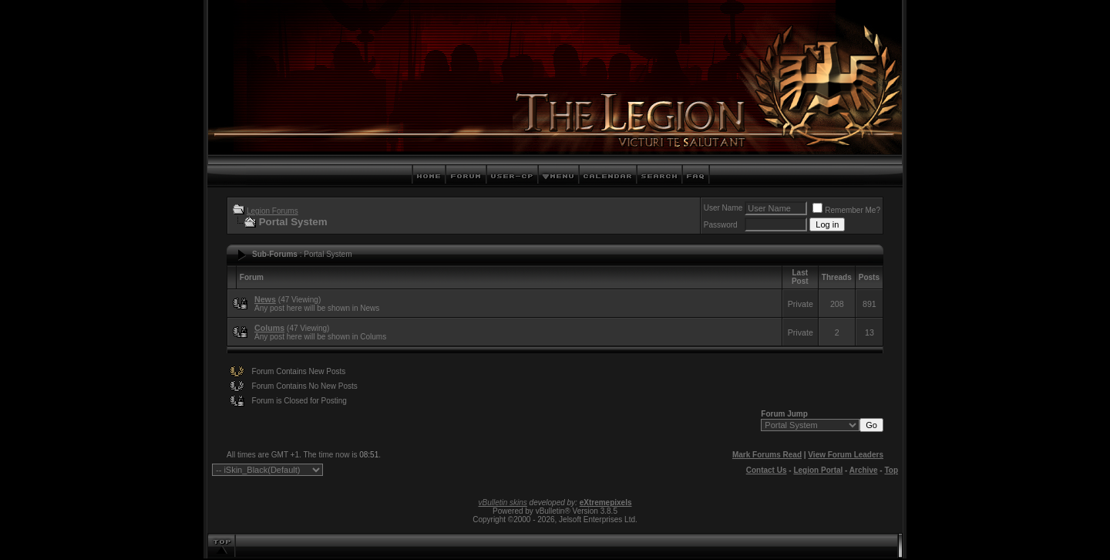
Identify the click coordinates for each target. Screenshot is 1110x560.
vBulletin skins (502, 502)
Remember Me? (846, 210)
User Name (723, 208)
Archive (863, 470)
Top (891, 470)
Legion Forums (272, 211)
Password (721, 225)
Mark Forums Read (767, 454)
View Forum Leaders (845, 454)
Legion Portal (818, 470)
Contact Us (766, 470)
